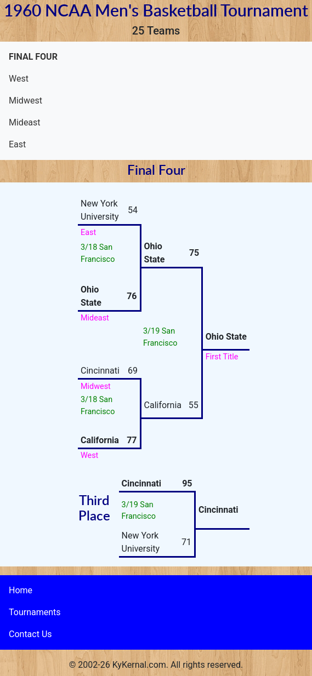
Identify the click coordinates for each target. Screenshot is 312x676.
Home (20, 590)
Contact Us (30, 634)
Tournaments (35, 612)
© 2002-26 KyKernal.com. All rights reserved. (156, 665)
